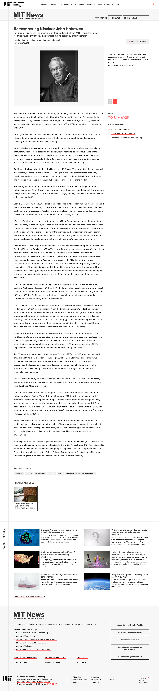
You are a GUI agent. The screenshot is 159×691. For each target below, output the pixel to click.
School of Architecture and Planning (126, 138)
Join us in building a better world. (144, 680)
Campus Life (90, 4)
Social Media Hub (40, 684)
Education (45, 4)
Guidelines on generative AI (130, 657)
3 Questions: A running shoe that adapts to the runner (59, 575)
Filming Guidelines (53, 662)
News (100, 4)
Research (54, 4)
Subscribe (102, 18)
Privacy (19, 684)
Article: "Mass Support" (121, 129)
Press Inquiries (20, 662)
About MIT (116, 4)
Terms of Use (82, 657)
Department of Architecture (123, 133)
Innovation (65, 4)
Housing (51, 473)
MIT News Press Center (55, 657)
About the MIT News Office (25, 657)
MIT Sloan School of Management (31, 643)
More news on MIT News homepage (28, 596)
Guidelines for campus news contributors (130, 648)
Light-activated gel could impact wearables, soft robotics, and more (127, 553)
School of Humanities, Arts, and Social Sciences (36, 639)
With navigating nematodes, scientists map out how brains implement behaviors (129, 532)
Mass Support (78, 445)
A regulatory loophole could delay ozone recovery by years (129, 575)
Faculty (29, 473)
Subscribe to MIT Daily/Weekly (130, 625)
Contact (47, 682)
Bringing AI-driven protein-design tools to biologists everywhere (59, 531)
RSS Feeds (81, 662)
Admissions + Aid (77, 4)
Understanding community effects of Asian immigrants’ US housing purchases (58, 554)
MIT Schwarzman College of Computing (33, 649)
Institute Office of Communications (81, 624)
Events (28, 682)
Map (23, 682)
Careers (40, 682)
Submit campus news (130, 640)
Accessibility (28, 684)
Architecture (40, 473)
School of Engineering (25, 636)
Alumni (107, 4)
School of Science (24, 646)
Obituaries (19, 473)
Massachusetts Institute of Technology (31, 677)
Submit (146, 18)
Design (60, 473)
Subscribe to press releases (130, 632)
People (34, 682)
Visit (18, 682)
